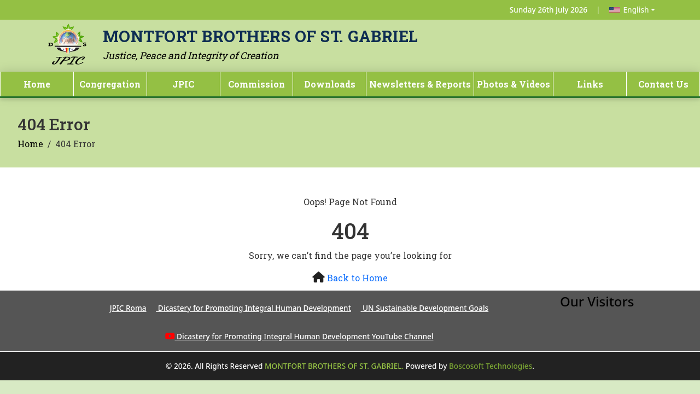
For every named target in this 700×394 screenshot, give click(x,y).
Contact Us (663, 84)
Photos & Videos (513, 84)
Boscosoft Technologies (490, 366)
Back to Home (357, 277)
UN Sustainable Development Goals (425, 308)
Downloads (329, 84)
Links (590, 84)
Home (37, 84)
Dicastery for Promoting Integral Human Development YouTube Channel (305, 336)
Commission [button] (256, 84)
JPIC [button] (183, 84)
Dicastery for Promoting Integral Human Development (253, 308)
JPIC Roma (128, 308)
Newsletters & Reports (420, 84)
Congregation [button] (110, 84)
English (629, 9)
